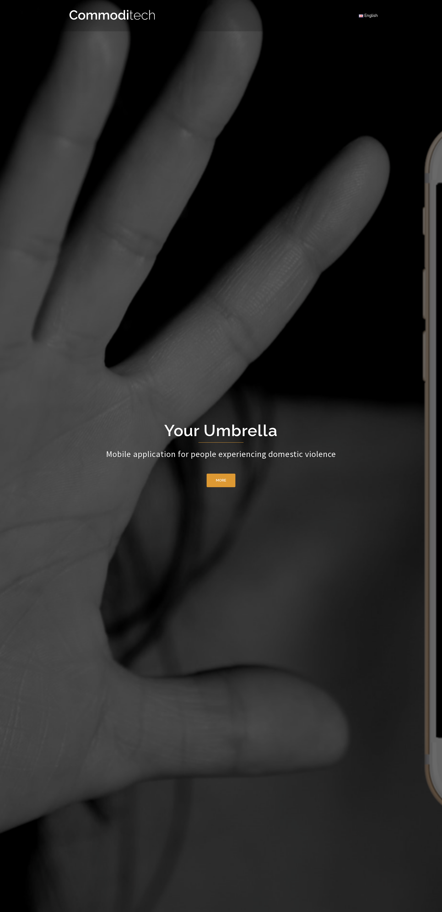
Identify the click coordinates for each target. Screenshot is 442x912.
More (221, 480)
